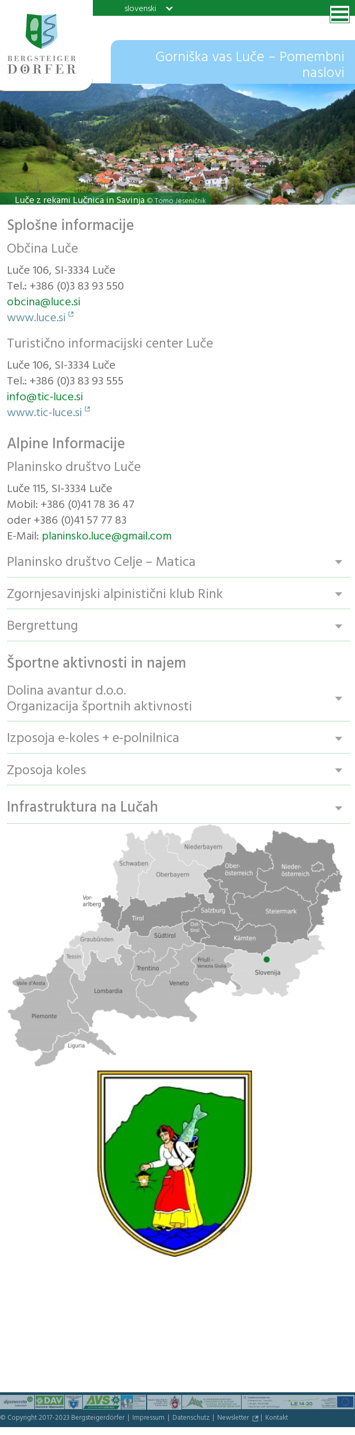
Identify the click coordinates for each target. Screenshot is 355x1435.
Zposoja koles (46, 772)
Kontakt (276, 1419)
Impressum (149, 1419)
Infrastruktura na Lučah (82, 810)
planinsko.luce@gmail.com (107, 537)
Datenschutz (191, 1419)
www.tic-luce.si (44, 414)
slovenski (140, 8)
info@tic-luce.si (45, 398)
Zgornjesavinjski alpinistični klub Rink (115, 594)
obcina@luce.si (43, 303)
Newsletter (234, 1419)
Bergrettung (42, 627)
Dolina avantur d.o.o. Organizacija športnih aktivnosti (99, 699)
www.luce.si (36, 319)
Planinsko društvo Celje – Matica (101, 562)
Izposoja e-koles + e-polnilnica (93, 739)
